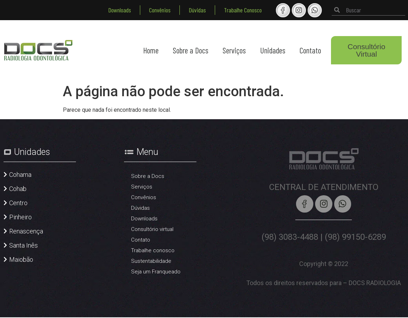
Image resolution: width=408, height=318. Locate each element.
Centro (18, 203)
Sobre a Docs (190, 50)
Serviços (234, 50)
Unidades (272, 50)
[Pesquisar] (337, 10)
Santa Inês (23, 245)
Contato (310, 50)
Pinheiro (20, 217)
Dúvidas (197, 10)
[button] (17, 178)
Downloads (119, 10)
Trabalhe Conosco (243, 10)
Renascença (26, 231)
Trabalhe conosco (153, 250)
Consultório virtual (152, 229)
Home (151, 50)
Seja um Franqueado (156, 271)
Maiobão (21, 259)
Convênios (160, 10)
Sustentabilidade (151, 261)
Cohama (20, 174)
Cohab (17, 188)
